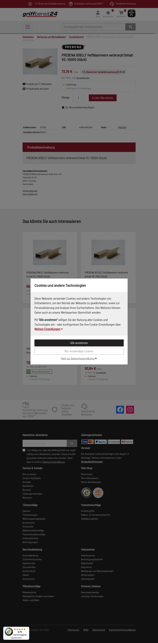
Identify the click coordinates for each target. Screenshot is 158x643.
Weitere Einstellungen (48, 329)
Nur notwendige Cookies (79, 351)
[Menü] (27, 629)
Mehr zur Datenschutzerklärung (79, 358)
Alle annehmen (79, 343)
